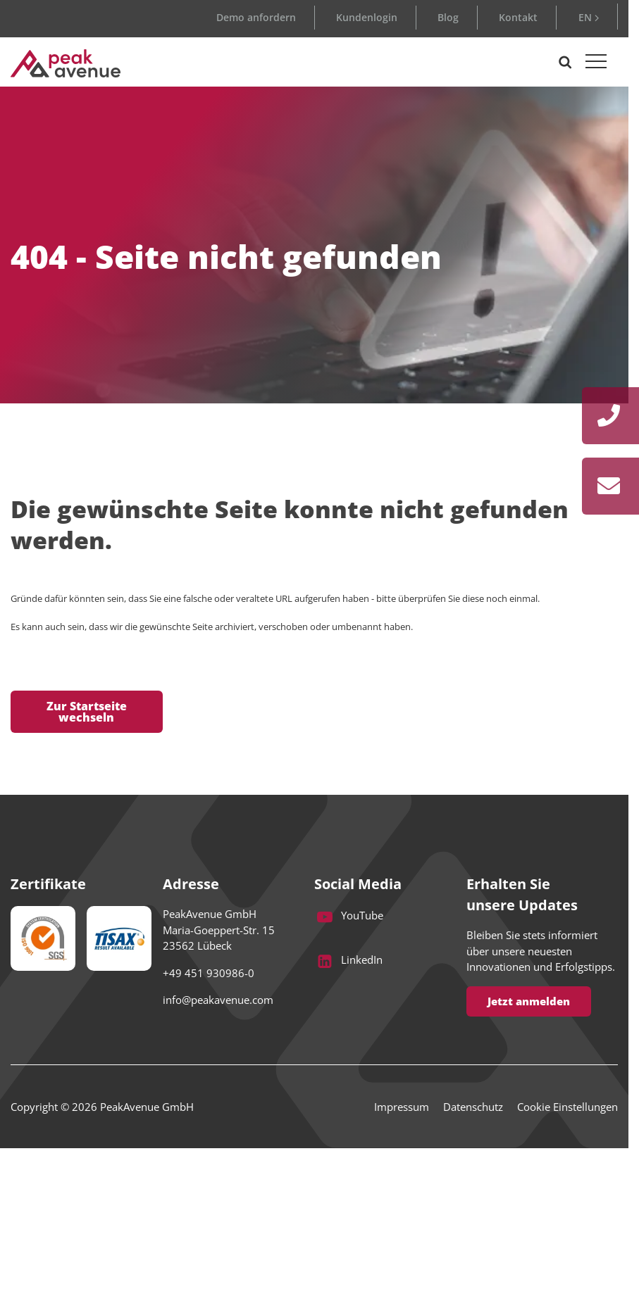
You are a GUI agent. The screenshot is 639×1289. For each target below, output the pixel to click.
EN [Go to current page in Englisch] (585, 17)
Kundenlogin (366, 17)
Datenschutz (473, 1107)
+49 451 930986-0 (208, 973)
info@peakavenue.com (218, 1000)
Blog (448, 17)
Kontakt (518, 17)
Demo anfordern (256, 17)
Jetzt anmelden (529, 1001)
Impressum (401, 1107)
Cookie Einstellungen (567, 1107)
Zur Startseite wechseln (86, 711)
